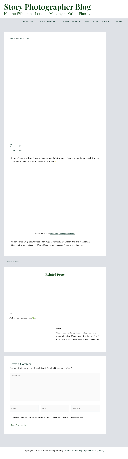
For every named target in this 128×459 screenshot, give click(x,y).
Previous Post (11, 262)
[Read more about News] (78, 303)
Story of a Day (92, 21)
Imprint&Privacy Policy (93, 450)
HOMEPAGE (29, 21)
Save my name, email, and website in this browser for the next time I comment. (48, 417)
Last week (13, 313)
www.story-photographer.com (62, 234)
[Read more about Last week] (31, 295)
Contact (118, 21)
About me (106, 21)
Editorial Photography (72, 21)
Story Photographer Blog (47, 6)
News (58, 328)
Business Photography (48, 21)
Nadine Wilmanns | (73, 450)
